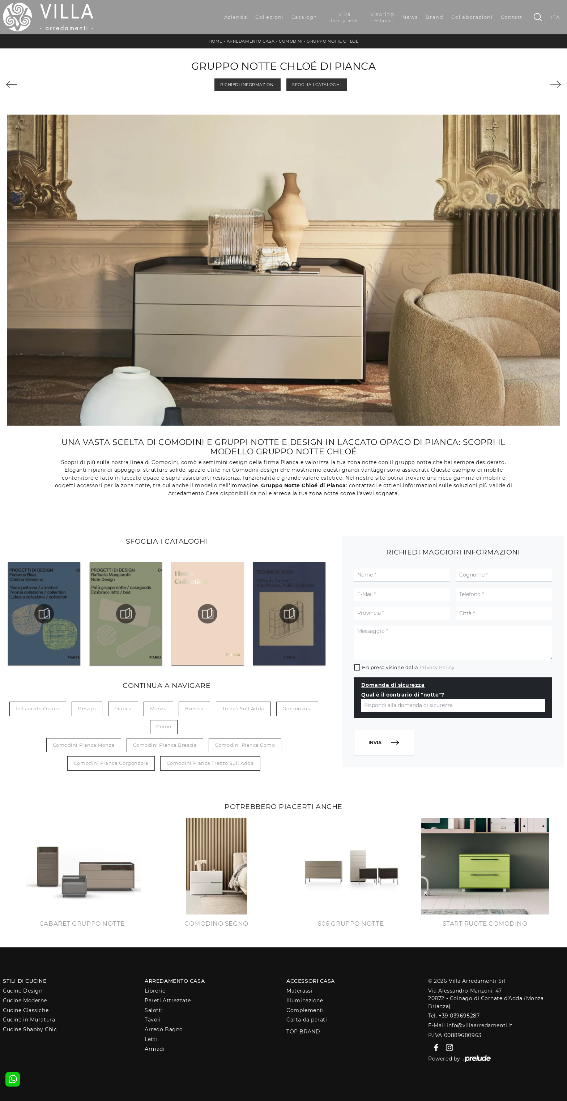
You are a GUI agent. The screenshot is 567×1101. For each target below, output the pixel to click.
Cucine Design (22, 991)
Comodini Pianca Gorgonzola (111, 763)
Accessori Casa (310, 981)
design (87, 708)
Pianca (123, 708)
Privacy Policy (437, 667)
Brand (434, 17)
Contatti (512, 17)
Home (215, 41)
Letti (151, 1039)
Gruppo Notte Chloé (332, 41)
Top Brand (303, 1031)
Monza (158, 708)
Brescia (194, 708)
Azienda (236, 17)
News (410, 17)
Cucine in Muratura (29, 1019)
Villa (345, 17)
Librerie (155, 991)
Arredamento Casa (251, 41)
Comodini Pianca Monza (84, 745)
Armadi (155, 1049)
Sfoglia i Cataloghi (316, 84)
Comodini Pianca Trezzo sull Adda (210, 763)
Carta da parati (306, 1019)
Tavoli (153, 1019)
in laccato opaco (38, 708)
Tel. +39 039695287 (453, 1015)
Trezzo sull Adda (243, 708)
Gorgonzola (297, 708)
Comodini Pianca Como (245, 745)
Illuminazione (304, 1000)
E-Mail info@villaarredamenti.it (470, 1025)
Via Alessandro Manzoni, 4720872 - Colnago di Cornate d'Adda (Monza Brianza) (485, 999)
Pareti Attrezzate (168, 1000)
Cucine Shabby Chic (30, 1029)
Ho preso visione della (408, 667)
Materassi (299, 991)
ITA (555, 17)
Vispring (382, 17)
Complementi (305, 1010)
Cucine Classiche (25, 1010)
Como (163, 726)
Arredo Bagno (164, 1029)
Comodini (290, 41)
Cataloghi (305, 17)
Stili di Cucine (24, 981)
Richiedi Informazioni (247, 84)
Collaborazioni (472, 17)
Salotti (154, 1010)
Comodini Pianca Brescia (165, 745)
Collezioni (269, 17)
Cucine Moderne (25, 1000)
